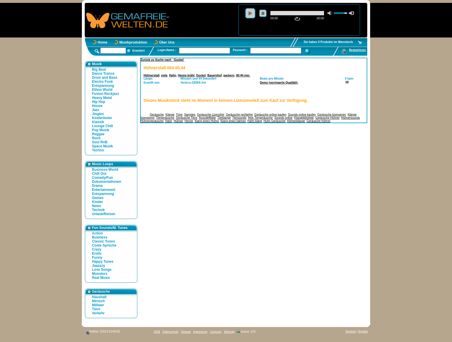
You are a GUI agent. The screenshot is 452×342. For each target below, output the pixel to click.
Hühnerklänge (296, 121)
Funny (97, 257)
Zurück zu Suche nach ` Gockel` (162, 59)
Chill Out (99, 174)
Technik (98, 210)
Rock (96, 138)
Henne (188, 121)
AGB (157, 331)
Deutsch (350, 331)
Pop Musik (100, 130)
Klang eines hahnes (233, 121)
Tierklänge (224, 117)
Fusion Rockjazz (105, 94)
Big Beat (99, 69)
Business (99, 237)
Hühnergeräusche (152, 121)
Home (102, 42)
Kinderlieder (102, 118)
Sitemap (229, 331)
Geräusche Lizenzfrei (210, 114)
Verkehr (98, 313)
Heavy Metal (102, 98)
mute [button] (330, 13)
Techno (98, 150)
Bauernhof (214, 75)
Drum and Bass (104, 78)
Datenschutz (170, 331)
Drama (97, 186)
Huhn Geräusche (274, 121)
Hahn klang (254, 121)
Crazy (96, 249)
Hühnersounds (350, 117)
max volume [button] (351, 13)
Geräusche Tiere (186, 117)
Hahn (172, 75)
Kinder (97, 202)
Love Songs (102, 270)
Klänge (169, 114)
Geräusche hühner (318, 121)
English (363, 331)
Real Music (101, 278)
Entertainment (103, 190)
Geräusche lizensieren (331, 114)
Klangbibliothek (304, 117)
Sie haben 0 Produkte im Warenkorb (328, 42)
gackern (228, 75)
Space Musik (102, 146)
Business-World (105, 170)
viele (164, 75)
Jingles (98, 114)
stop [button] (263, 13)
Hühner (178, 121)
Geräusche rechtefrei (239, 114)
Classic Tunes (103, 241)
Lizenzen (215, 331)
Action (97, 233)
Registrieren (357, 50)
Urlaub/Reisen (103, 214)
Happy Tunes (102, 262)
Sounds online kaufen (302, 114)
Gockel (201, 75)
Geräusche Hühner (327, 117)
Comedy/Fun (102, 178)
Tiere (96, 309)
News (96, 206)
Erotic (97, 253)
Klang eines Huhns (207, 121)
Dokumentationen (106, 182)
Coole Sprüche (104, 245)
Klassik (98, 122)
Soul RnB (100, 142)
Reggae (98, 134)
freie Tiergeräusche (260, 117)
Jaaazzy (98, 266)
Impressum (200, 331)
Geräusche (157, 114)
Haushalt (99, 297)
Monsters (99, 274)
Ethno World (102, 90)
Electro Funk (102, 82)
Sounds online (283, 117)
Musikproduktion (133, 42)
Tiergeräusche (165, 117)
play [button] (250, 13)
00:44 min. (243, 75)
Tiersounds (239, 117)
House (97, 106)
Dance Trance (103, 74)
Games (97, 198)
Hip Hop (98, 102)
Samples (189, 114)
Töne (179, 114)
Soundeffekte (207, 117)
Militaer (98, 305)
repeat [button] (297, 18)
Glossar (186, 331)
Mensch (98, 301)
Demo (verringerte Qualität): (279, 82)
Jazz (95, 110)
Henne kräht (186, 75)
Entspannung (103, 86)
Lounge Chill (102, 126)
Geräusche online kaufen (270, 114)
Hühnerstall (151, 75)
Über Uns (166, 42)
